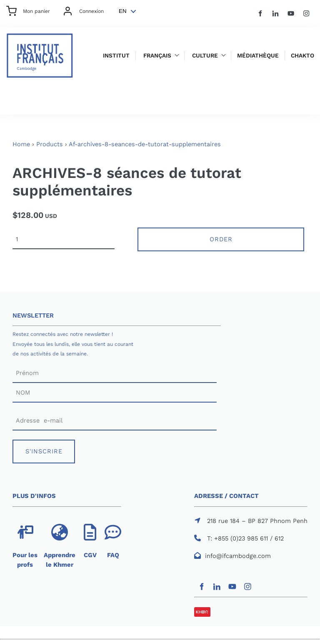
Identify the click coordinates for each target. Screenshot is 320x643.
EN (123, 11)
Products (49, 144)
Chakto (302, 55)
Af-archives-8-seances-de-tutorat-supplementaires (145, 144)
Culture (205, 55)
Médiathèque (258, 55)
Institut (116, 55)
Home (21, 144)
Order (221, 239)
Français (157, 55)
